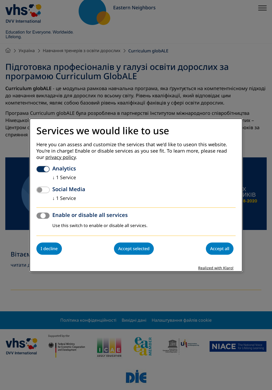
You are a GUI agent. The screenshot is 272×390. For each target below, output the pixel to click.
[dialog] (136, 195)
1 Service (64, 177)
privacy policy (60, 157)
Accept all (219, 248)
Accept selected (134, 248)
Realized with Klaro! (215, 268)
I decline (49, 248)
